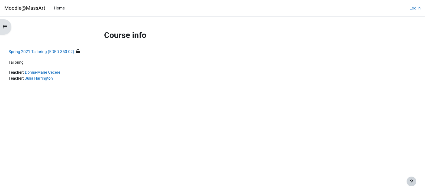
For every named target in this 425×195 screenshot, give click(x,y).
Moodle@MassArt (24, 8)
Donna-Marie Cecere (56, 72)
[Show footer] (411, 181)
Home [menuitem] (59, 8)
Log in (415, 8)
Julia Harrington (52, 78)
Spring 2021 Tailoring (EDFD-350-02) (53, 51)
